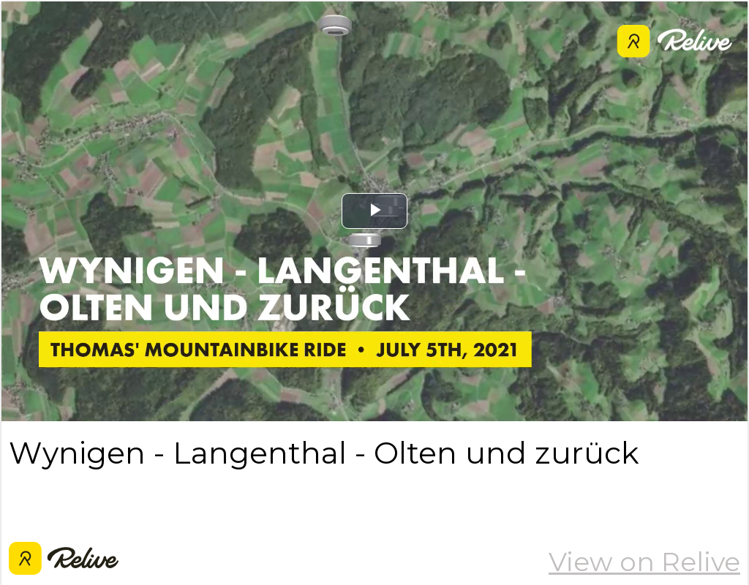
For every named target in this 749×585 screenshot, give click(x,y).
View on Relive (644, 562)
